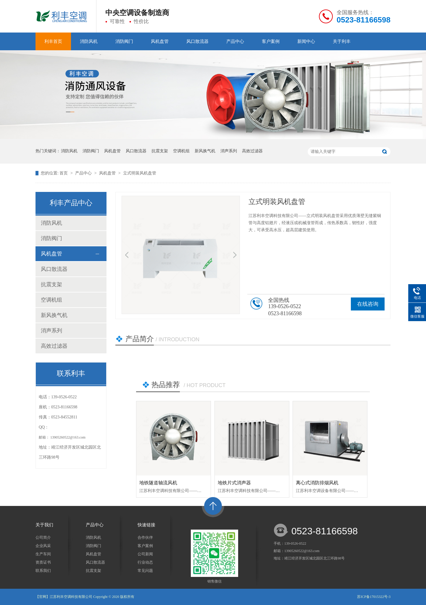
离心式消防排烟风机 (317, 482)
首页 (64, 173)
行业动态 (145, 562)
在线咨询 (367, 304)
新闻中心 (306, 41)
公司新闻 (145, 554)
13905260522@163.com (67, 437)
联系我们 (43, 570)
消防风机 (89, 41)
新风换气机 (205, 151)
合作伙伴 (145, 537)
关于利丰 (342, 41)
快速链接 (146, 524)
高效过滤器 (252, 151)
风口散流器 (197, 41)
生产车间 (43, 554)
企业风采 (43, 545)
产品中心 (235, 41)
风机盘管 (160, 41)
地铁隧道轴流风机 (158, 482)
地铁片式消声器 (234, 482)
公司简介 (43, 537)
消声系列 (228, 151)
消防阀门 (124, 41)
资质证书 (43, 562)
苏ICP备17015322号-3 (373, 597)
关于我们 (44, 524)
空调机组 (181, 151)
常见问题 (145, 570)
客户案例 (271, 41)
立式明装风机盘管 (139, 173)
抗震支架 (159, 151)
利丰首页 (53, 41)
